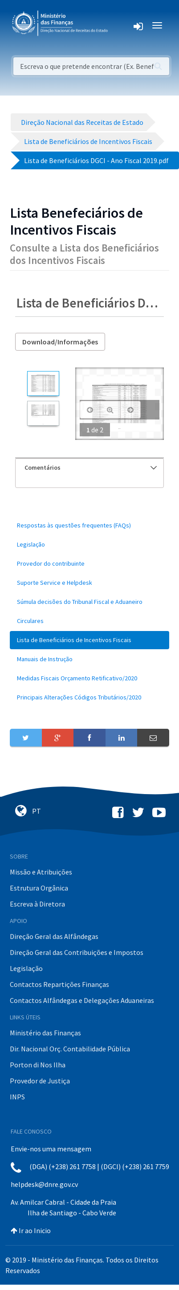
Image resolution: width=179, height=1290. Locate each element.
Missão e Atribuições (41, 871)
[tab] (89, 468)
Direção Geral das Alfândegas (54, 936)
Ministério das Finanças (45, 1032)
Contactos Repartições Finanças (59, 984)
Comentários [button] (90, 467)
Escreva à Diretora (37, 903)
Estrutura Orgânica (39, 887)
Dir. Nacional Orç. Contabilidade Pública (70, 1048)
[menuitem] (89, 525)
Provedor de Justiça (40, 1080)
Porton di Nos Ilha (37, 1064)
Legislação (26, 968)
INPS (17, 1096)
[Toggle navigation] (122, 25)
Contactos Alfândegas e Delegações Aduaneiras (82, 1000)
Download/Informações (60, 341)
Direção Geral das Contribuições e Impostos (76, 952)
